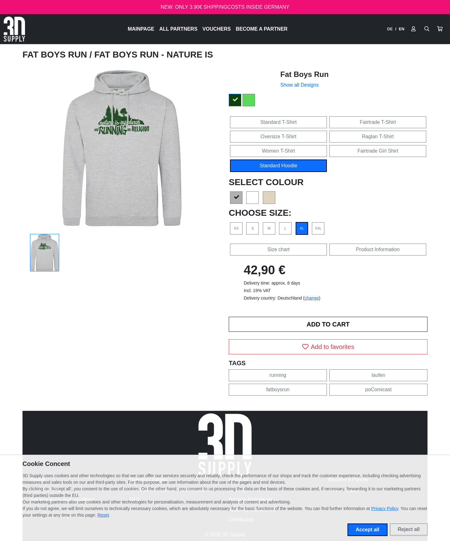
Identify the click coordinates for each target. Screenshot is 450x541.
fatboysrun (278, 389)
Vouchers (216, 29)
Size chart (278, 249)
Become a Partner (262, 29)
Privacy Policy (384, 508)
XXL (318, 228)
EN (401, 29)
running (277, 375)
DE (390, 29)
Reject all (409, 529)
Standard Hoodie (278, 165)
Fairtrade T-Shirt (378, 122)
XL (302, 228)
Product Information (378, 249)
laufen (378, 375)
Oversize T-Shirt (278, 136)
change (312, 298)
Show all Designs (299, 85)
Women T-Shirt (278, 151)
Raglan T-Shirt (378, 136)
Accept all (367, 529)
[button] (439, 29)
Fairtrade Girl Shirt (378, 151)
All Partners (178, 29)
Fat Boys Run (55, 54)
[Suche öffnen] (427, 29)
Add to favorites (328, 346)
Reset (103, 515)
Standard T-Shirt (278, 122)
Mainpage (141, 29)
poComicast (378, 389)
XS (236, 228)
